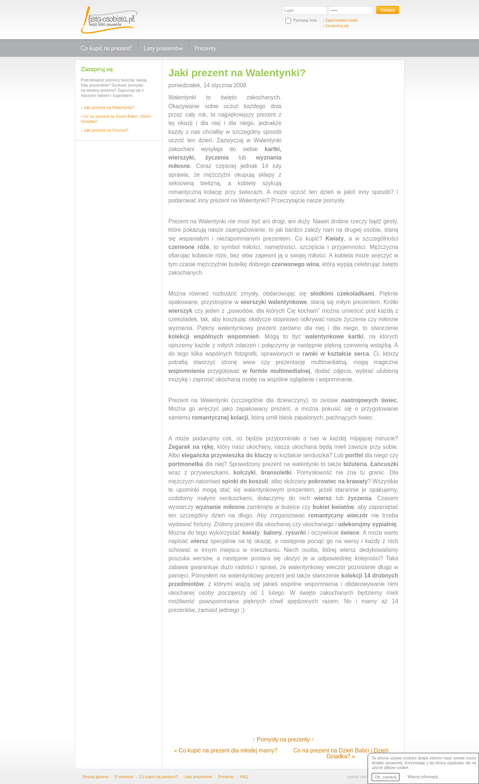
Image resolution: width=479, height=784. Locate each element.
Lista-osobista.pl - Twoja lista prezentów (109, 20)
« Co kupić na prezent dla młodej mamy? (226, 750)
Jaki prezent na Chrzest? (105, 130)
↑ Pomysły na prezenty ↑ (283, 739)
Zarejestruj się (337, 26)
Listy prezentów (163, 48)
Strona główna (95, 776)
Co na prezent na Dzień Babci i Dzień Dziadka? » (340, 753)
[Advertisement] (118, 256)
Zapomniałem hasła (341, 20)
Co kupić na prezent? (106, 48)
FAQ (244, 776)
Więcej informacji (423, 776)
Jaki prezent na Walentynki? (108, 107)
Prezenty (205, 48)
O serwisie (123, 776)
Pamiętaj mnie (305, 20)
